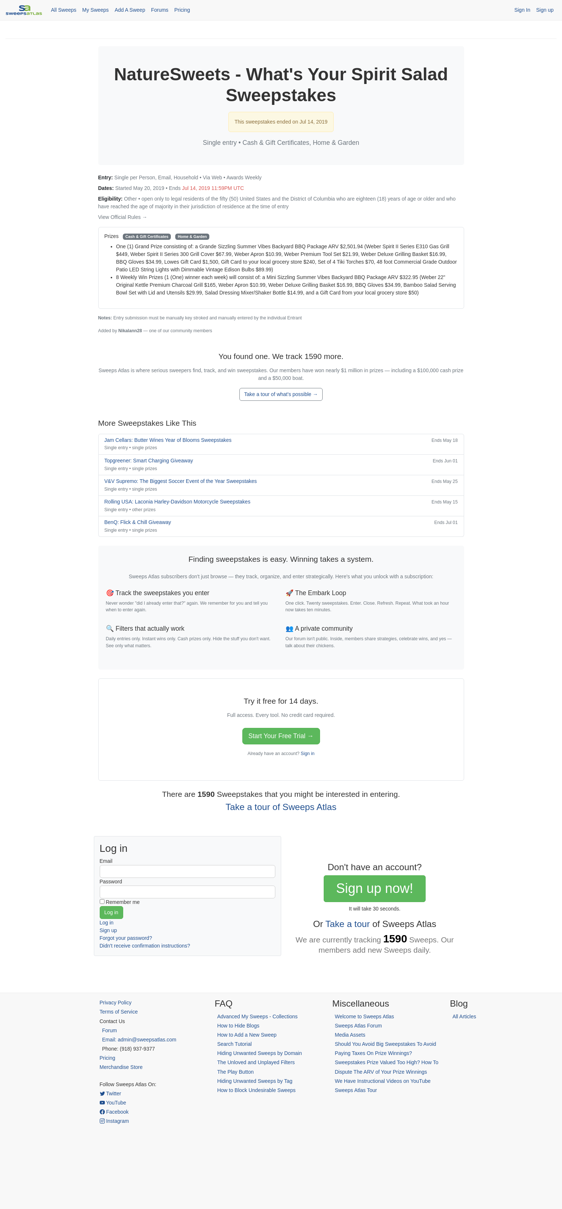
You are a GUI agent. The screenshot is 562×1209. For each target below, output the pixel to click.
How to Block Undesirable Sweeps (256, 1090)
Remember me (123, 902)
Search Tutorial (234, 1044)
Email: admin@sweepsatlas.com (139, 1040)
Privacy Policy (116, 1002)
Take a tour (348, 924)
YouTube (113, 1103)
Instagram (114, 1121)
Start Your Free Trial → (281, 736)
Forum (109, 1030)
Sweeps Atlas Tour (356, 1090)
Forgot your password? (126, 938)
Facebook (114, 1112)
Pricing (182, 10)
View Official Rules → (122, 217)
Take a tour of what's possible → (281, 394)
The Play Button (235, 1072)
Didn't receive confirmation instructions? (145, 946)
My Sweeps (95, 10)
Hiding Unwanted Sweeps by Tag (254, 1081)
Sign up (545, 10)
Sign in (307, 753)
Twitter (110, 1093)
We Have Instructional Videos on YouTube (382, 1081)
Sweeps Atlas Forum (358, 1026)
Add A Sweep (130, 10)
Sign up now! (374, 888)
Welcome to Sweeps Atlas (364, 1016)
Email (106, 861)
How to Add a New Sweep (246, 1035)
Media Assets (350, 1035)
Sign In (522, 10)
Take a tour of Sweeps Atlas (280, 807)
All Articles (464, 1016)
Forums (159, 10)
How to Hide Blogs (238, 1026)
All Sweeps (63, 10)
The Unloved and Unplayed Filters (256, 1062)
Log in (107, 923)
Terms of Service (119, 1012)
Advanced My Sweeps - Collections (257, 1016)
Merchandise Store (121, 1067)
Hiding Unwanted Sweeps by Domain (259, 1053)
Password (111, 881)
